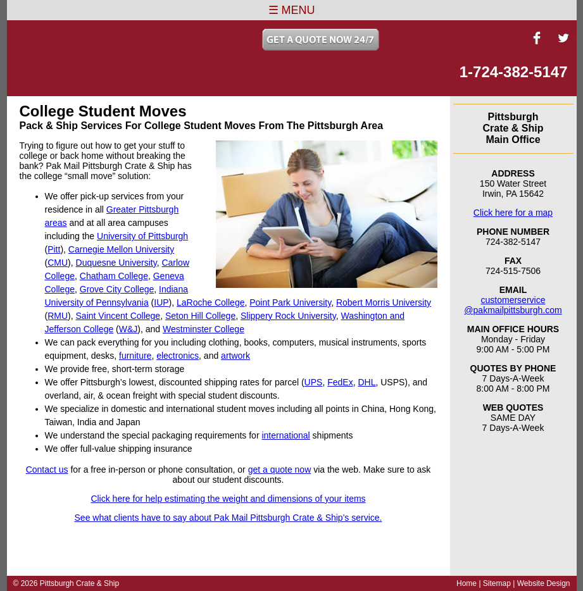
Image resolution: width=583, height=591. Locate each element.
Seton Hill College (200, 316)
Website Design (543, 583)
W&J (128, 329)
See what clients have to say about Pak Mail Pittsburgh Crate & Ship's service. (228, 518)
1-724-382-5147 (514, 71)
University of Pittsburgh (142, 236)
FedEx (340, 382)
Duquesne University (116, 263)
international (285, 435)
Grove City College (117, 289)
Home (466, 583)
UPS (313, 382)
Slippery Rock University (288, 316)
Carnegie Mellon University (121, 249)
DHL (366, 382)
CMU (57, 263)
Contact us (47, 469)
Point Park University (290, 302)
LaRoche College (210, 302)
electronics (177, 356)
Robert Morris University (383, 302)
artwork (235, 356)
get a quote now (279, 469)
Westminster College (203, 329)
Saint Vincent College (118, 316)
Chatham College (114, 276)
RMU (57, 316)
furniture (135, 356)
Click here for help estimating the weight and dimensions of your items (228, 499)
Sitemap (497, 583)
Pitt (53, 249)
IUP (161, 302)
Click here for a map (513, 213)
